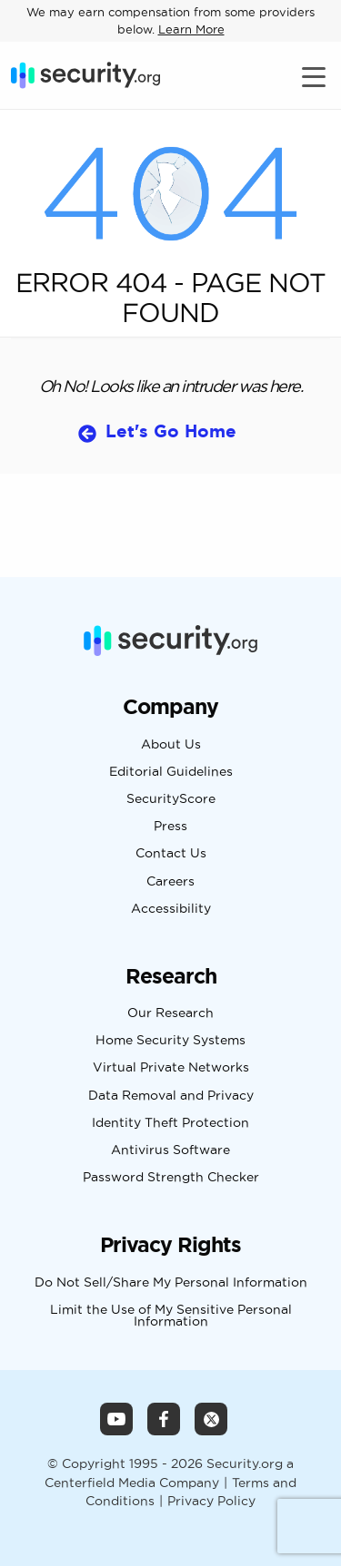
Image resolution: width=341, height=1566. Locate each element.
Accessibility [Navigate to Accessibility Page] (171, 909)
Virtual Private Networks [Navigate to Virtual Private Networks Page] (171, 1068)
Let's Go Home (170, 431)
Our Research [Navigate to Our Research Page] (170, 1013)
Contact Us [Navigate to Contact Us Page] (170, 853)
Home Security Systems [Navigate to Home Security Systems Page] (170, 1040)
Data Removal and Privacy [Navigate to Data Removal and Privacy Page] (171, 1096)
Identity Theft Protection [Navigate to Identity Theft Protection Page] (170, 1123)
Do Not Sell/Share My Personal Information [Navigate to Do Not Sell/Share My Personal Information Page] (171, 1283)
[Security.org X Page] (211, 1419)
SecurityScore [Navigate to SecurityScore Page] (171, 799)
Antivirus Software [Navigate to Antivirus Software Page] (170, 1150)
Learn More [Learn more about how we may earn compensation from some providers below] (191, 29)
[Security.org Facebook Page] (163, 1419)
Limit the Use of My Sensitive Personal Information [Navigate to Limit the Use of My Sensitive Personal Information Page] (171, 1316)
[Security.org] (85, 75)
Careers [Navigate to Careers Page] (170, 882)
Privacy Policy (211, 1501)
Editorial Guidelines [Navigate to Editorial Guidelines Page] (171, 772)
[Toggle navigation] (316, 75)
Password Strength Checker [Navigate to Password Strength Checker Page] (171, 1177)
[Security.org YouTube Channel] (116, 1419)
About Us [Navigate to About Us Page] (171, 745)
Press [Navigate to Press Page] (170, 826)
